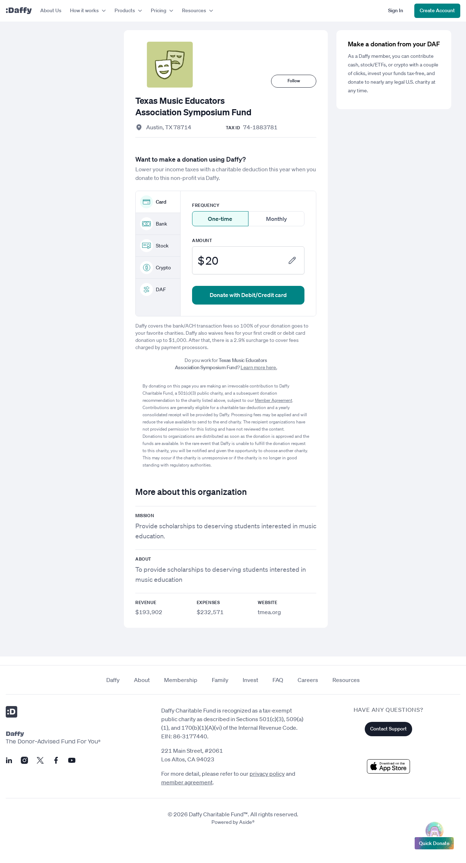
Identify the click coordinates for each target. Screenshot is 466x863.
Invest (250, 679)
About (142, 679)
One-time (220, 218)
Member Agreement (273, 400)
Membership (180, 679)
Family (220, 679)
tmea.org (269, 612)
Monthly (276, 218)
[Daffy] (19, 10)
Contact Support (388, 728)
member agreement (187, 782)
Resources (346, 679)
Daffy (113, 679)
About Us (50, 10)
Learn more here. (259, 367)
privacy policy (267, 773)
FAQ (277, 679)
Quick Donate (434, 841)
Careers (308, 679)
